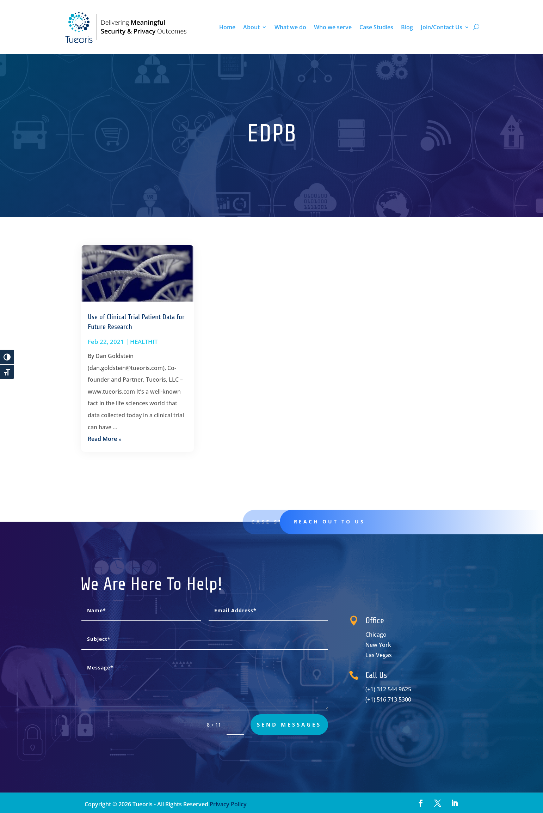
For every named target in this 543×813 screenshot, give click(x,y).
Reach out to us (353, 521)
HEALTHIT (144, 342)
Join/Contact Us (441, 27)
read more (102, 439)
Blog (407, 27)
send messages (289, 724)
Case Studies (376, 27)
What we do (290, 27)
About (251, 27)
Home (227, 27)
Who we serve (333, 27)
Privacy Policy (227, 804)
